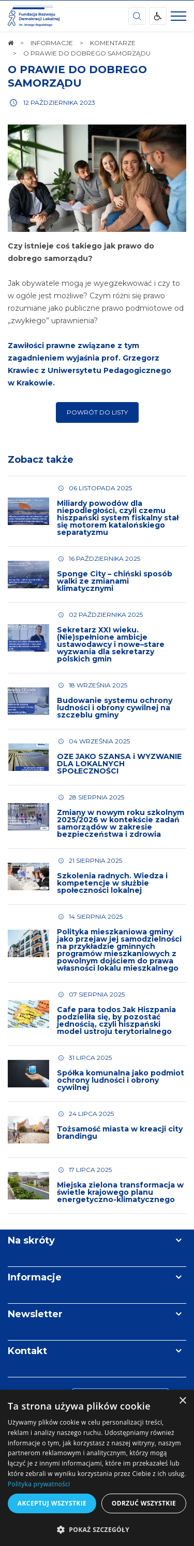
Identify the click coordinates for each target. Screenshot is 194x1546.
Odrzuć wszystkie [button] (144, 1503)
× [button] (182, 1401)
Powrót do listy (97, 412)
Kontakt (27, 1351)
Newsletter (35, 1314)
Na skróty (31, 1240)
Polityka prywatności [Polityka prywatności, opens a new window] (39, 1484)
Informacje (35, 1277)
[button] (97, 1529)
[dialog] (97, 1468)
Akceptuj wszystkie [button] (52, 1503)
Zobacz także (40, 459)
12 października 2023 (59, 102)
